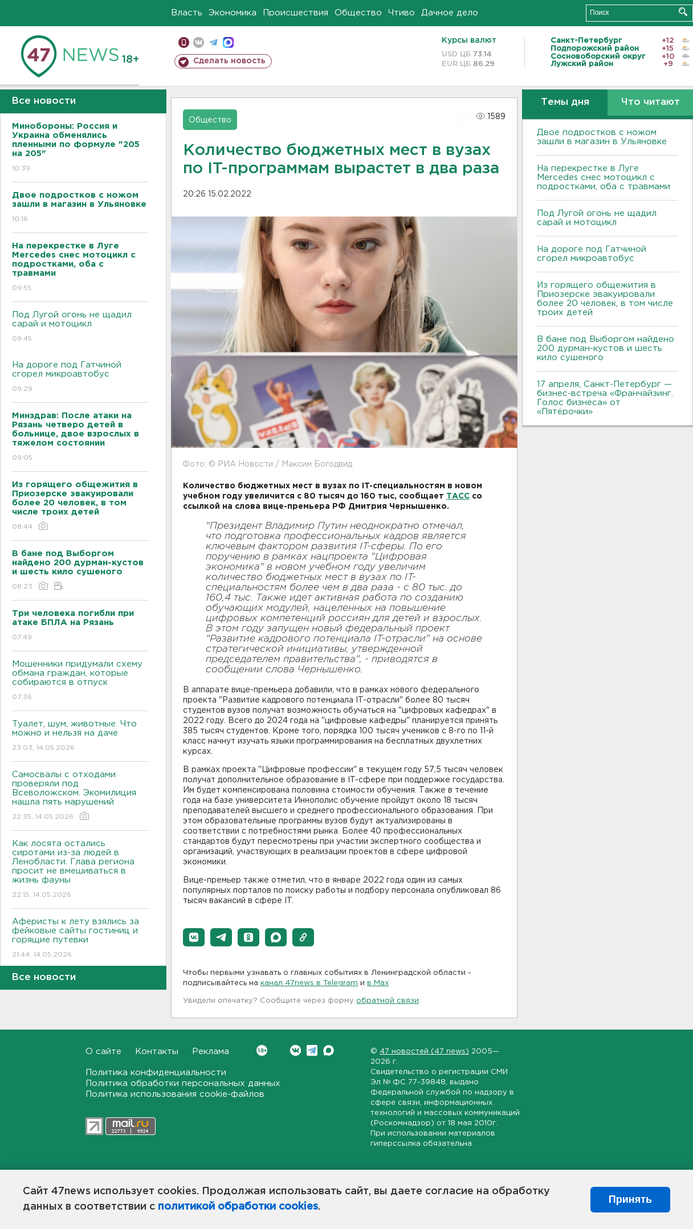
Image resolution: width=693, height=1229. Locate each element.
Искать (683, 11)
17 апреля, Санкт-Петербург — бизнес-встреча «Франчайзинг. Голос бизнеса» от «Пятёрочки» (605, 398)
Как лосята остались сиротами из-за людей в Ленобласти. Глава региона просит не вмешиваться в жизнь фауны (80, 870)
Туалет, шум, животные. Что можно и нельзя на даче (80, 736)
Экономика (232, 13)
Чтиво (401, 13)
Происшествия (295, 13)
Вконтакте (261, 1050)
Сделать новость (229, 61)
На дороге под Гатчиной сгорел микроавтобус (80, 377)
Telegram (312, 1050)
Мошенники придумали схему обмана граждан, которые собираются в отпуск (80, 681)
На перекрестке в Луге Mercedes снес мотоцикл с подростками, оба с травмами (603, 177)
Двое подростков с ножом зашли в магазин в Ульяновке (602, 137)
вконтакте (198, 42)
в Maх (378, 983)
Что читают (650, 102)
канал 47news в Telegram (309, 983)
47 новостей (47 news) (424, 1051)
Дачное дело (449, 13)
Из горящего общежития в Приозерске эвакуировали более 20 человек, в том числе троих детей (605, 298)
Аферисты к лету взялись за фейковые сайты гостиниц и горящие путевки (80, 938)
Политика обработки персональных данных (182, 1083)
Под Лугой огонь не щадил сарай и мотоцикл (80, 327)
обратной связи (387, 1001)
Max (328, 1050)
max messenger (228, 42)
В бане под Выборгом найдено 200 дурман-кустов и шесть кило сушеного (605, 348)
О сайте (103, 1051)
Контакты (156, 1051)
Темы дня (565, 102)
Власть (186, 13)
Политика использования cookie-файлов (174, 1094)
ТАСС (458, 496)
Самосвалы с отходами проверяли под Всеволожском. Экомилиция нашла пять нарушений (80, 796)
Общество (358, 13)
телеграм (213, 42)
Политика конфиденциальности (155, 1072)
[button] (194, 937)
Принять (630, 1199)
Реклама (210, 1051)
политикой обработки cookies (238, 1206)
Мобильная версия (183, 42)
